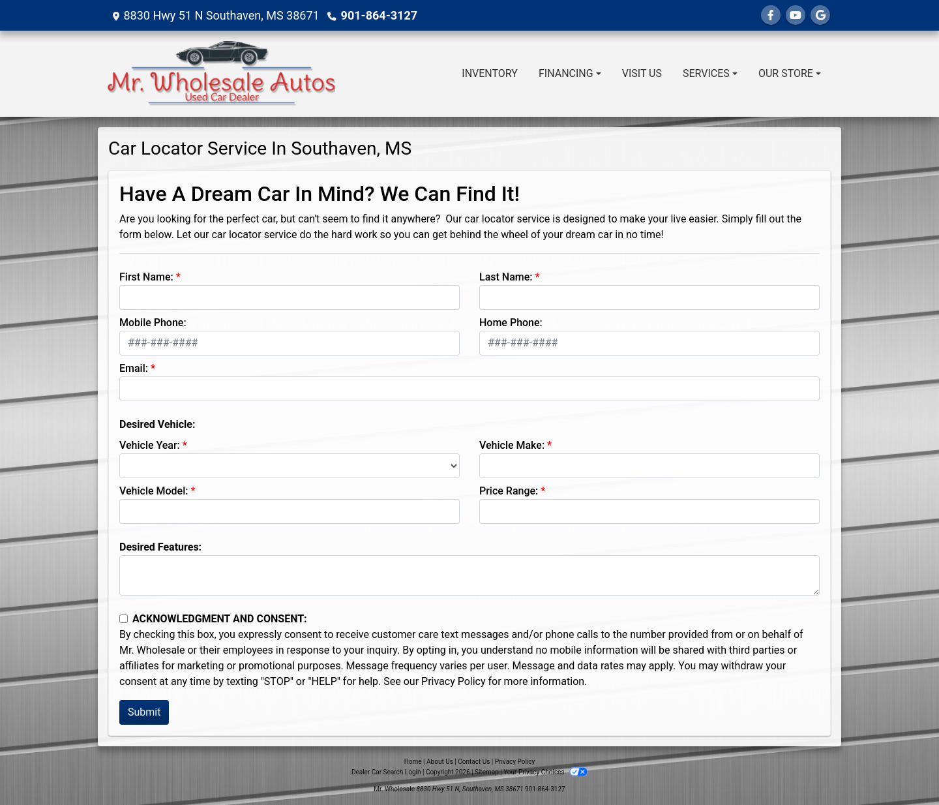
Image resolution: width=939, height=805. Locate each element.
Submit (144, 712)
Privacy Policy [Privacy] (515, 761)
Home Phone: (511, 322)
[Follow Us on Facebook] (771, 15)
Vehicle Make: (511, 445)
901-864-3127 (379, 15)
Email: (133, 368)
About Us (439, 761)
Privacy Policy (453, 681)
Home (413, 761)
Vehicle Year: (149, 445)
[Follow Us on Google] (820, 15)
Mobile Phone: (152, 322)
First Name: (146, 277)
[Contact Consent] (123, 619)
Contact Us (474, 761)
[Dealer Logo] (221, 73)
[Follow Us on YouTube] (795, 15)
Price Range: (508, 491)
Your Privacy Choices (545, 772)
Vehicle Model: (153, 491)
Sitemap (487, 772)
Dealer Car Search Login (386, 772)
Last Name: (506, 277)
